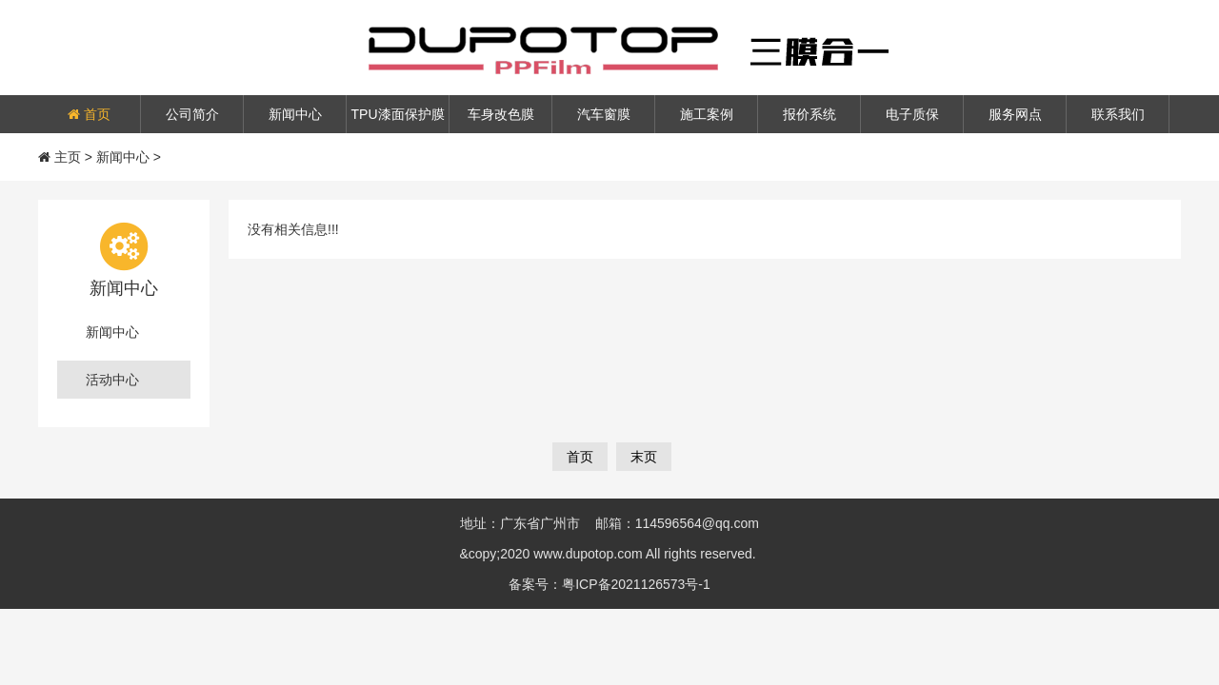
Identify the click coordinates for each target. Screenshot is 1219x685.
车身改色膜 (501, 114)
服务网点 (1015, 114)
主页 (67, 157)
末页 (643, 456)
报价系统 (809, 114)
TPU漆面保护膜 (398, 114)
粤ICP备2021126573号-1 (636, 584)
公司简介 (192, 114)
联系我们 (1118, 114)
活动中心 (112, 379)
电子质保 (912, 114)
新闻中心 (295, 114)
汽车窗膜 (603, 114)
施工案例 (706, 114)
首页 (89, 114)
